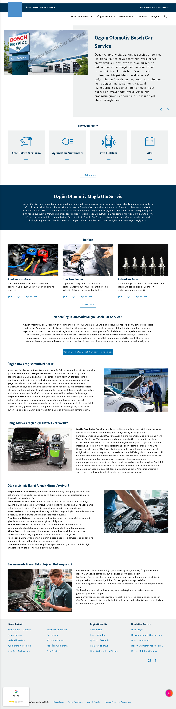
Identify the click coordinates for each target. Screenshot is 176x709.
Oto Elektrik (53, 651)
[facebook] (155, 660)
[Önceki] (162, 109)
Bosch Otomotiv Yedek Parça (147, 645)
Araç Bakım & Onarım (19, 629)
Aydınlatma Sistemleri (19, 645)
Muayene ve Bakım (57, 629)
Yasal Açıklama (75, 702)
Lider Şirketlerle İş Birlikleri (104, 651)
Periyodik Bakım (16, 640)
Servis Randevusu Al (82, 16)
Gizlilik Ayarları (94, 702)
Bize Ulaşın (137, 629)
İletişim (155, 16)
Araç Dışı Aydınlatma (19, 651)
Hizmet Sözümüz (99, 645)
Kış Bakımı (52, 635)
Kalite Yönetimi (98, 635)
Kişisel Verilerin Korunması (118, 702)
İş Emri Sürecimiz (99, 640)
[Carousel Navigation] (165, 109)
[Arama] (165, 16)
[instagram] (149, 660)
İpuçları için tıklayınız (20, 296)
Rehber (143, 16)
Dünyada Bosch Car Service (146, 635)
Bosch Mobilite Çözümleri (145, 651)
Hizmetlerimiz (126, 16)
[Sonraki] (168, 109)
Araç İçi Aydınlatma (57, 645)
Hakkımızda (96, 629)
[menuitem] (82, 16)
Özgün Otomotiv (106, 16)
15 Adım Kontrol (55, 640)
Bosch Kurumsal (140, 640)
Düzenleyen (58, 702)
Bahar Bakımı (15, 635)
